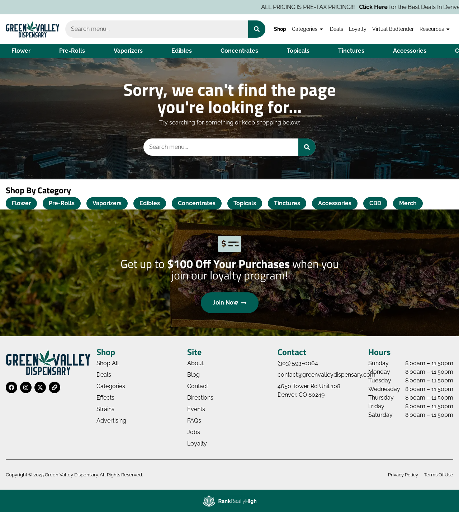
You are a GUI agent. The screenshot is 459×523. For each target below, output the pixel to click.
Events (196, 409)
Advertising (111, 420)
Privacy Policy (403, 474)
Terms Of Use (438, 474)
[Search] (256, 29)
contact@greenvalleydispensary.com (326, 374)
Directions (200, 397)
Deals (336, 29)
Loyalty (357, 29)
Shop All (107, 363)
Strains (105, 409)
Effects (105, 397)
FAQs (194, 420)
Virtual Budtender (393, 29)
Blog (193, 374)
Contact (197, 386)
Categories (308, 29)
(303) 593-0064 (298, 363)
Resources (435, 29)
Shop (280, 29)
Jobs (193, 432)
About (195, 363)
